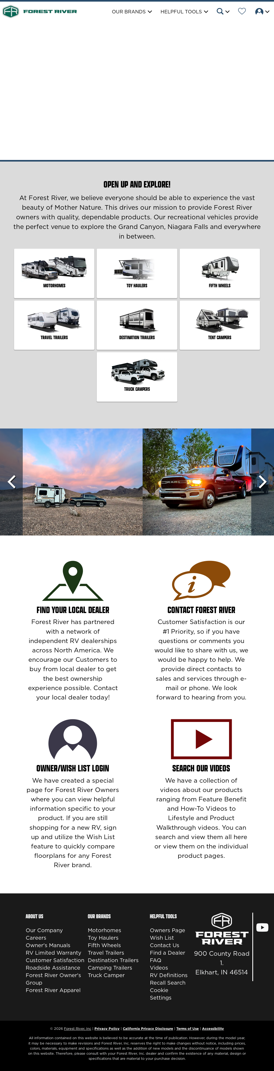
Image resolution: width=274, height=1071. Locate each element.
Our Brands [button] (129, 11)
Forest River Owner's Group (53, 978)
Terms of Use (187, 1028)
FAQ (155, 960)
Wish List (162, 938)
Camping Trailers (110, 967)
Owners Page (167, 930)
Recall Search (167, 982)
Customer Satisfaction (55, 960)
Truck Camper (106, 975)
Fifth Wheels (104, 945)
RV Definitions (169, 975)
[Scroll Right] (262, 482)
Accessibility (213, 1028)
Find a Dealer (167, 953)
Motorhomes (104, 930)
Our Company (44, 930)
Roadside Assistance (53, 967)
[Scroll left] (11, 482)
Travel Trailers (106, 953)
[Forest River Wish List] (242, 12)
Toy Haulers (103, 938)
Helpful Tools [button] (181, 11)
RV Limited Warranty (53, 953)
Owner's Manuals (48, 945)
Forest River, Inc (77, 1028)
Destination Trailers (113, 960)
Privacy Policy (107, 1028)
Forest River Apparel (53, 990)
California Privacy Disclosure (148, 1028)
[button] (223, 12)
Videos (159, 967)
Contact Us (164, 945)
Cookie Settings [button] (161, 993)
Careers (36, 938)
